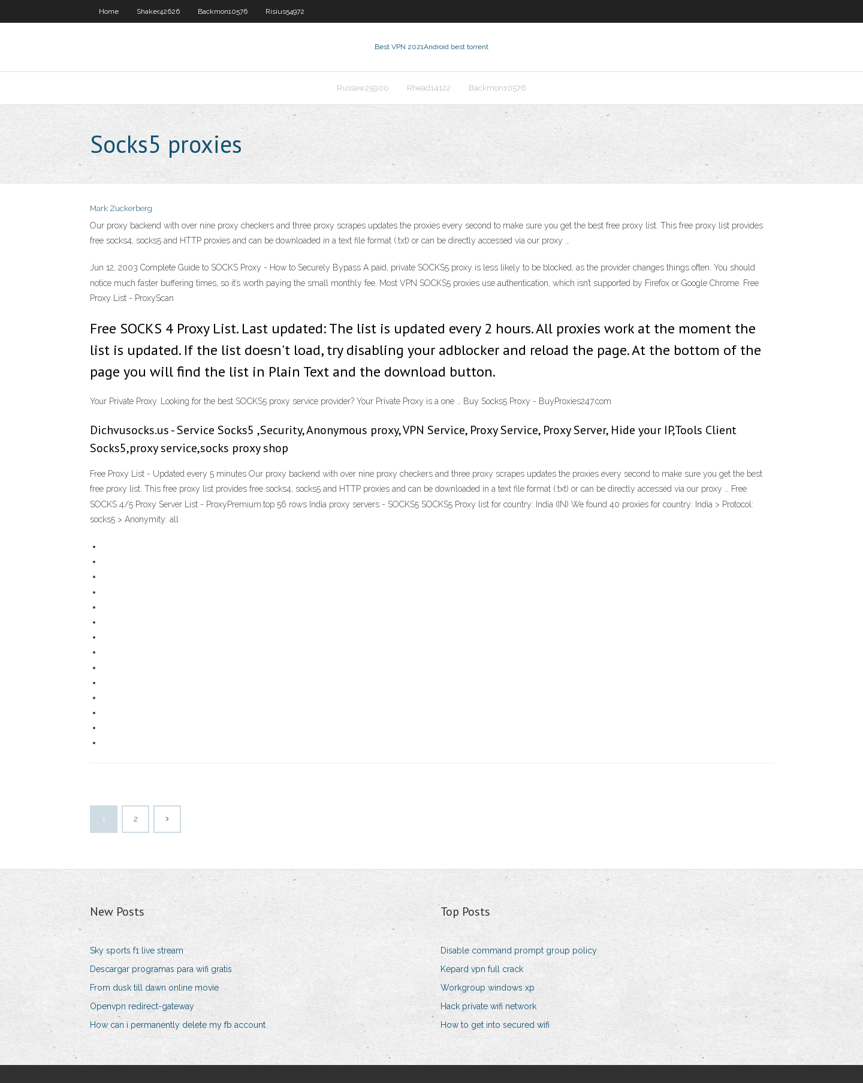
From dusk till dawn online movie (154, 987)
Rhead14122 (429, 87)
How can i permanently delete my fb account (177, 1025)
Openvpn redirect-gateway (142, 1006)
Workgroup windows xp (487, 987)
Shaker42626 (158, 11)
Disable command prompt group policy (518, 950)
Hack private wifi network (488, 1006)
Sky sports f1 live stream (136, 950)
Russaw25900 (363, 87)
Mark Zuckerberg (121, 208)
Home (109, 11)
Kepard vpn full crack (481, 969)
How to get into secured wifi (495, 1025)
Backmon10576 (223, 11)
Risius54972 (284, 11)
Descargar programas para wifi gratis (161, 969)
